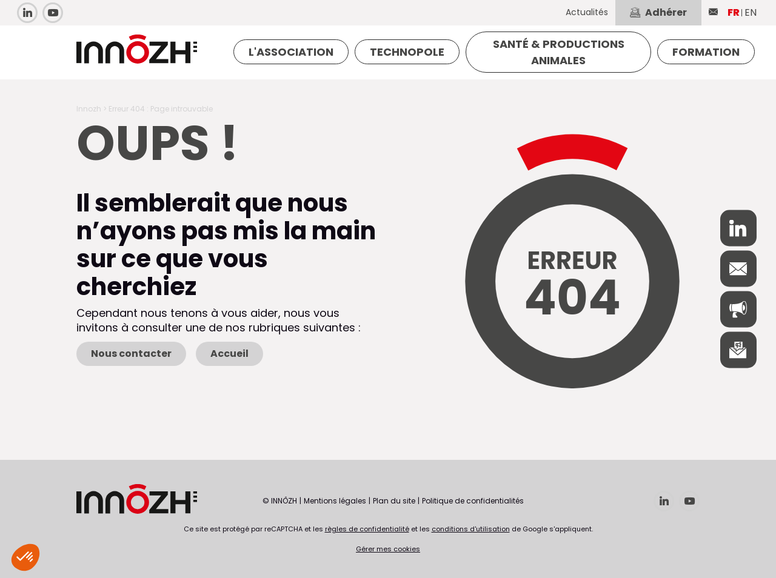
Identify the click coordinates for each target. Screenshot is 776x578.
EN (750, 12)
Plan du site (394, 501)
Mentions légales (335, 501)
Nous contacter (131, 353)
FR (734, 12)
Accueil (229, 353)
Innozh (88, 109)
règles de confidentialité (367, 529)
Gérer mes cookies (388, 549)
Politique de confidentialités (473, 501)
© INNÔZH (280, 501)
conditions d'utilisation (471, 529)
